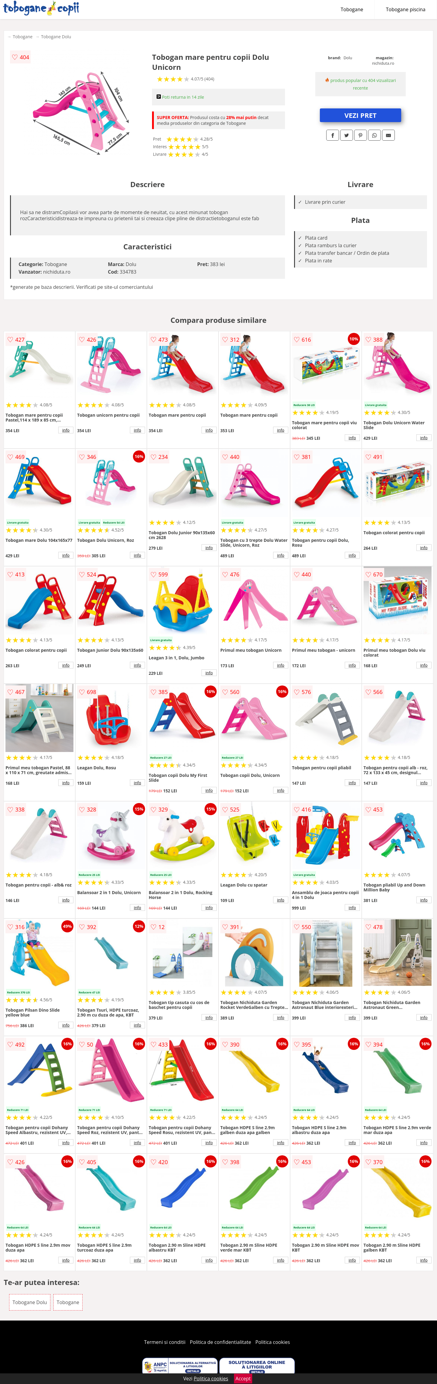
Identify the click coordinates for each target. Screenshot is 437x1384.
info (65, 430)
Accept (243, 1378)
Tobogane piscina (405, 9)
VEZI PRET (360, 115)
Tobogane (352, 9)
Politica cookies (273, 1342)
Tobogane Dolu (56, 36)
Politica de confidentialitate (220, 1342)
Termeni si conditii (165, 1342)
